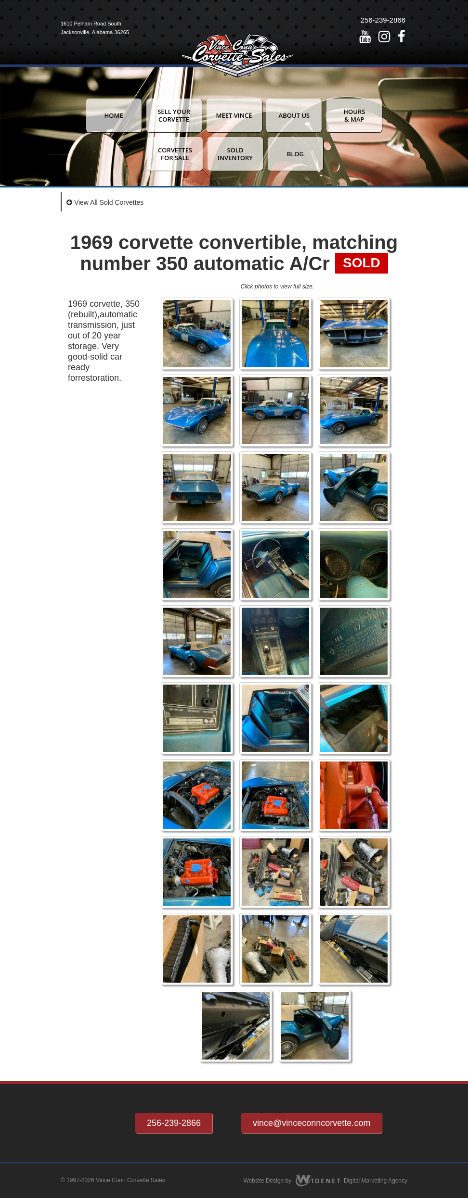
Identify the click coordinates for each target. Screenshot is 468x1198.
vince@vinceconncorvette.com (311, 1123)
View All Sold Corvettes (104, 202)
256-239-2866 (383, 20)
